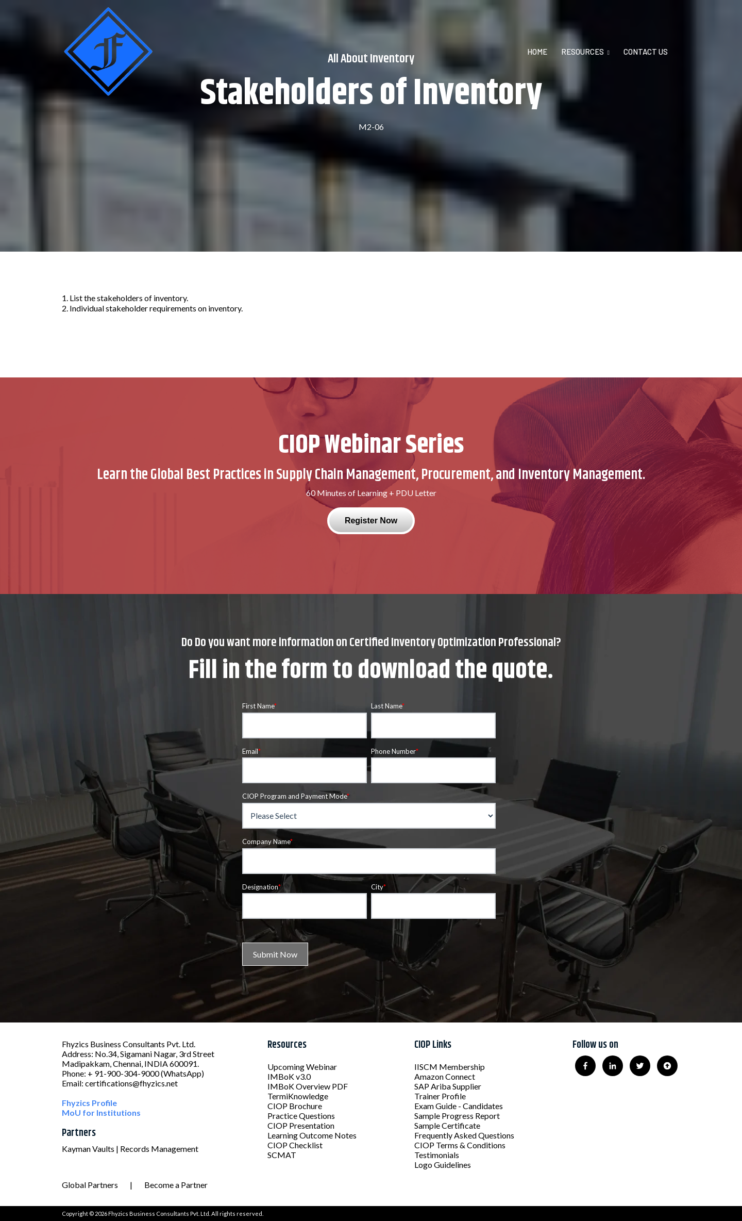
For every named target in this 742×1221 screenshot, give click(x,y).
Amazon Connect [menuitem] (444, 1076)
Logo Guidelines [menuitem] (442, 1164)
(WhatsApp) (182, 1073)
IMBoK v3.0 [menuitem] (289, 1076)
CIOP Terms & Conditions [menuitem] (459, 1145)
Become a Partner (176, 1185)
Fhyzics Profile (89, 1103)
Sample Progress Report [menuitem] (457, 1115)
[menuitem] (543, 51)
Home (537, 51)
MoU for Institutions (101, 1112)
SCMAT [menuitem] (281, 1155)
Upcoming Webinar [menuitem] (302, 1066)
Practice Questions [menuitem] (301, 1115)
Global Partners (90, 1185)
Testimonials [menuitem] (436, 1155)
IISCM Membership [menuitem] (449, 1066)
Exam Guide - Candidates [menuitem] (458, 1106)
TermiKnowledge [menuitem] (297, 1096)
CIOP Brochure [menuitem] (294, 1106)
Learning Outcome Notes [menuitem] (312, 1135)
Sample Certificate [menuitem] (447, 1125)
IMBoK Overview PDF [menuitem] (307, 1086)
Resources (582, 51)
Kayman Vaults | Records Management (130, 1148)
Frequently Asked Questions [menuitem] (464, 1135)
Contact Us (645, 51)
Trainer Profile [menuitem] (440, 1096)
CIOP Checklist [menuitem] (295, 1145)
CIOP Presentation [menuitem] (300, 1125)
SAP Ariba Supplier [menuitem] (447, 1086)
